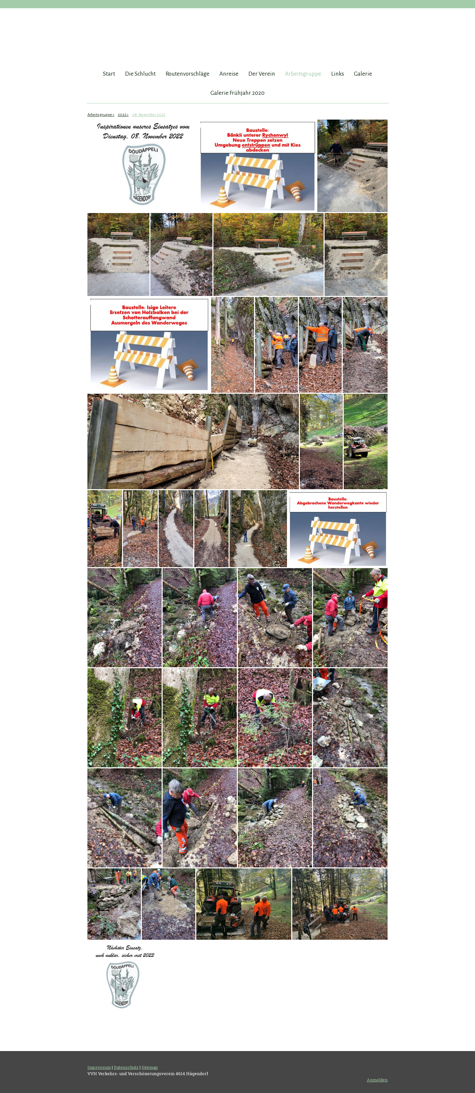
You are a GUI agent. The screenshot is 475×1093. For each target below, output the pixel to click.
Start (109, 74)
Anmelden (377, 1079)
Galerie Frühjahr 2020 (237, 93)
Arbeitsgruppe (303, 74)
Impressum (99, 1067)
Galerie (363, 74)
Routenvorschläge (187, 74)
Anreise (228, 74)
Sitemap (150, 1067)
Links (337, 74)
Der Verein (261, 74)
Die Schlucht (140, 74)
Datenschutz (126, 1067)
